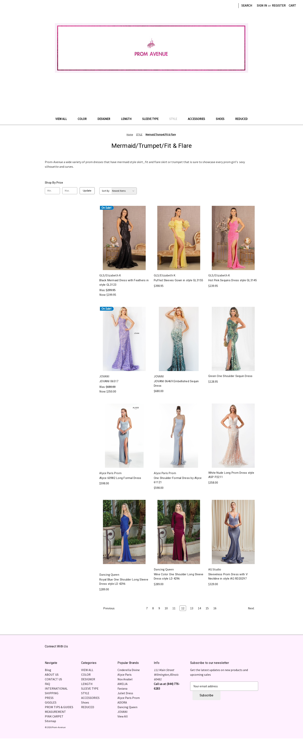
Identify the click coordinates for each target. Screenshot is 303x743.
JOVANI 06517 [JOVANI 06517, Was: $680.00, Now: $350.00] (108, 381)
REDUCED (241, 119)
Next (253, 608)
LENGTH (128, 119)
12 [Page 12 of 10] (182, 608)
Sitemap (50, 721)
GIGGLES (50, 702)
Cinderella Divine (128, 670)
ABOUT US (52, 674)
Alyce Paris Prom (128, 698)
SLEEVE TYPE (152, 119)
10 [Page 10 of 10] (166, 608)
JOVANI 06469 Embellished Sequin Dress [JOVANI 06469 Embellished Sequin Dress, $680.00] (176, 383)
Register (279, 5)
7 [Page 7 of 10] (147, 608)
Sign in (262, 5)
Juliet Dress (125, 693)
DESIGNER (105, 119)
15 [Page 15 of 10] (207, 608)
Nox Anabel (125, 679)
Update (87, 190)
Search (246, 5)
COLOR (84, 119)
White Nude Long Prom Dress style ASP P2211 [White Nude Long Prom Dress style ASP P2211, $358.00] (231, 475)
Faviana (122, 688)
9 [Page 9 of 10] (159, 608)
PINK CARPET (54, 716)
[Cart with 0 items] (292, 5)
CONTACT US (53, 679)
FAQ (47, 684)
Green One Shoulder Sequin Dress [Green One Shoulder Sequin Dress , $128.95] (230, 376)
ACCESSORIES (198, 119)
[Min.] (52, 190)
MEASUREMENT (55, 712)
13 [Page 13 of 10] (191, 608)
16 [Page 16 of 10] (214, 608)
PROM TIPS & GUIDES (59, 707)
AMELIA (122, 684)
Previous (107, 608)
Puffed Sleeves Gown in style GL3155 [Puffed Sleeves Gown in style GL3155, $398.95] (178, 280)
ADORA (122, 702)
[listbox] (124, 191)
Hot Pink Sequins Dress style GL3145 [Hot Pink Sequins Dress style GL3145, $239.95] (232, 280)
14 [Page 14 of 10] (199, 608)
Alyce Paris (124, 674)
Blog (48, 670)
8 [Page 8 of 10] (153, 608)
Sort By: (106, 190)
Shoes (222, 119)
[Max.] (69, 190)
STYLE (175, 119)
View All (122, 716)
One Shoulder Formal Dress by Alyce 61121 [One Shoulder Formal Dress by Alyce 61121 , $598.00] (178, 480)
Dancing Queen (127, 707)
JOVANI (122, 712)
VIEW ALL (63, 119)
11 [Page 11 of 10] (173, 608)
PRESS (49, 698)
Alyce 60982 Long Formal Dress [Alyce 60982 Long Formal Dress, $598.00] (120, 478)
